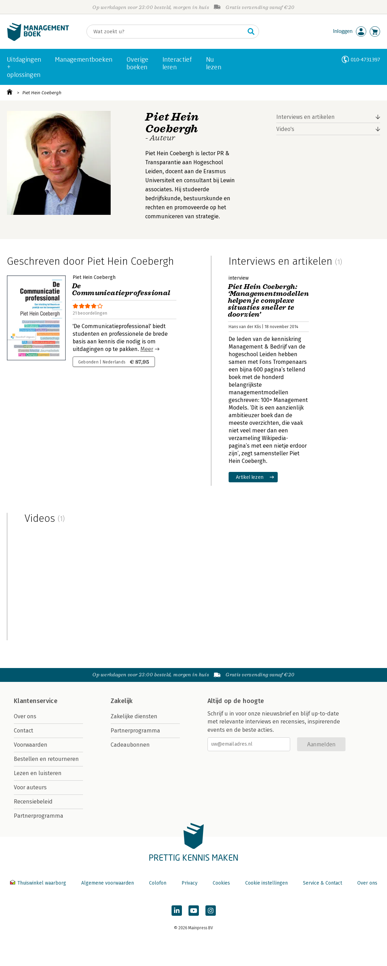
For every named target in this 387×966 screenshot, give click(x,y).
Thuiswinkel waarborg (38, 883)
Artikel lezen (250, 477)
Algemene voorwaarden (107, 883)
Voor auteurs (30, 787)
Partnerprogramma (38, 816)
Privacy (189, 883)
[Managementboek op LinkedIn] (177, 910)
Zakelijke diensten (134, 716)
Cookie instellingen (266, 883)
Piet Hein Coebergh (42, 92)
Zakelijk (122, 701)
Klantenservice (35, 701)
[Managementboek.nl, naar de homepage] (38, 39)
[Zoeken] (165, 31)
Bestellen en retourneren (46, 759)
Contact (23, 730)
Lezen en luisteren (38, 773)
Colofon (157, 883)
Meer (146, 349)
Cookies (221, 883)
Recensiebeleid (33, 801)
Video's (285, 129)
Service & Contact (322, 883)
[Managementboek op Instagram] (210, 910)
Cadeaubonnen (130, 744)
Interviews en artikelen (305, 117)
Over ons (25, 716)
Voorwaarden (30, 744)
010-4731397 (365, 59)
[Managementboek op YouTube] (193, 910)
